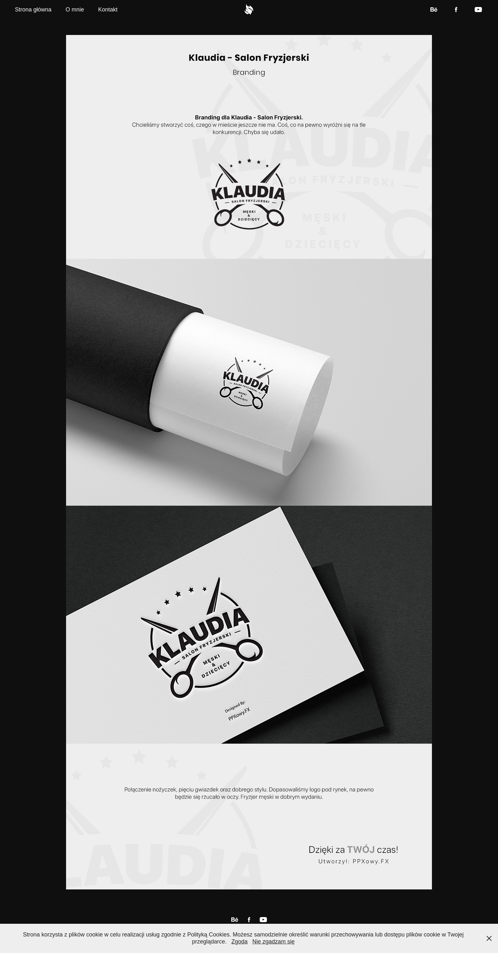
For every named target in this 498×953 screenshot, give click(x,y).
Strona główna (33, 9)
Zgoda (239, 941)
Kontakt (108, 9)
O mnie (75, 9)
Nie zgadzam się (273, 941)
